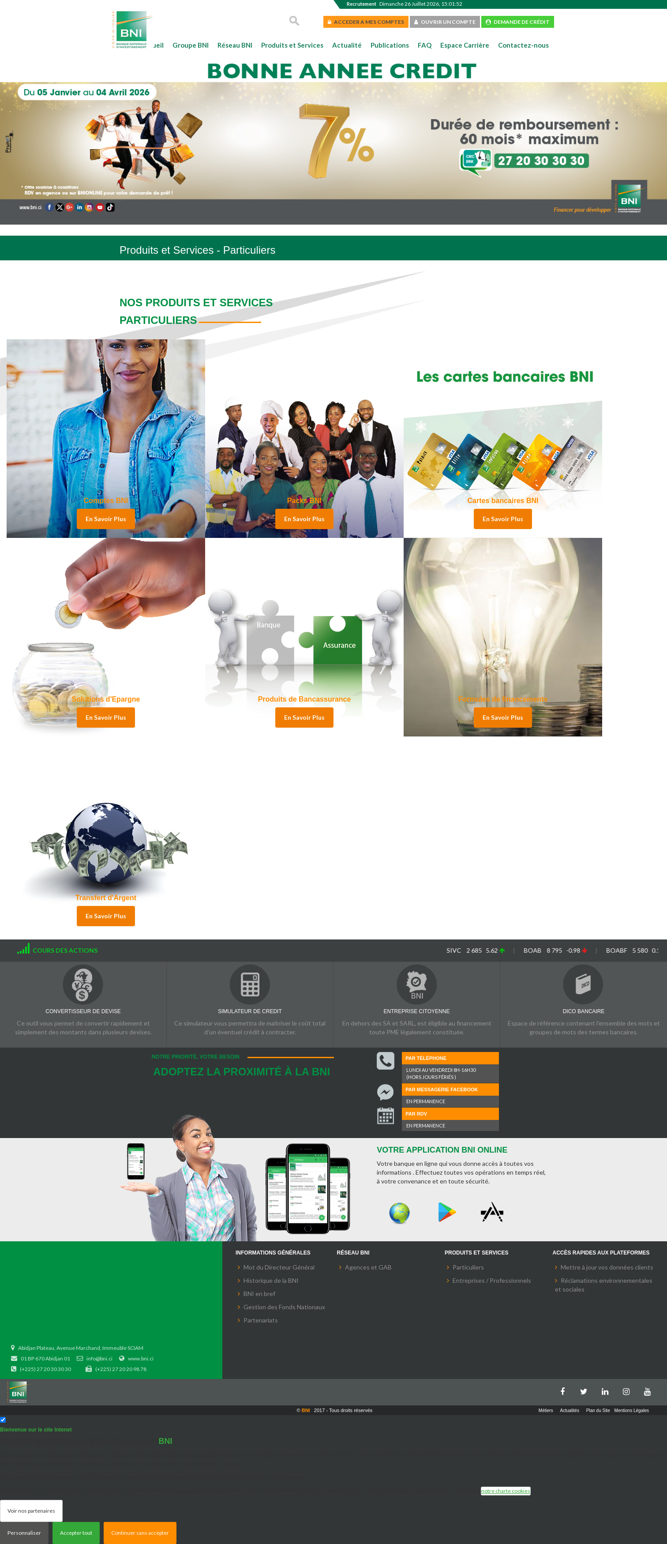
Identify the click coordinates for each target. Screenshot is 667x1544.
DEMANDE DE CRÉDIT (518, 22)
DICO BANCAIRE (584, 1011)
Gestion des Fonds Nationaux (284, 1307)
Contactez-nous (523, 45)
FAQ (424, 45)
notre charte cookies (505, 1491)
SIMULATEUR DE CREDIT (249, 1011)
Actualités (569, 1410)
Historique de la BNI (271, 1280)
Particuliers (468, 1267)
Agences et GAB (368, 1267)
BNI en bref (259, 1293)
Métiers (546, 1410)
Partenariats (261, 1320)
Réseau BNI (234, 45)
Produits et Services (292, 45)
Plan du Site (598, 1410)
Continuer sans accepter (140, 1532)
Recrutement (361, 4)
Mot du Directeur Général (279, 1267)
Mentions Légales (632, 1410)
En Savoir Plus (106, 518)
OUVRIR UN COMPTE (445, 22)
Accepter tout (76, 1532)
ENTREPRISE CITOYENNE (417, 1011)
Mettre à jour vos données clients (607, 1267)
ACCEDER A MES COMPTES (366, 22)
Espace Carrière (464, 45)
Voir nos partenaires (31, 1510)
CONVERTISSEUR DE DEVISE (82, 1011)
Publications (390, 45)
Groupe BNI (190, 45)
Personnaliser (24, 1532)
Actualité (347, 45)
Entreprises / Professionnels (492, 1280)
